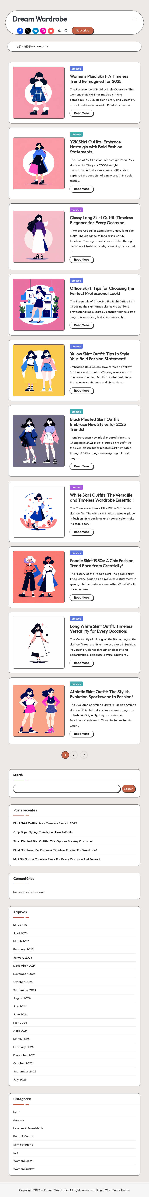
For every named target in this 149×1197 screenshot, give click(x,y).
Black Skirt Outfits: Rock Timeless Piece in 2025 (45, 823)
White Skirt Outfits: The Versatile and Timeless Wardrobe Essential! (102, 497)
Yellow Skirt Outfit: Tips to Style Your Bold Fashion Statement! (99, 356)
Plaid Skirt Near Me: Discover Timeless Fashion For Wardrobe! (55, 850)
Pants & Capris (23, 1136)
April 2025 (20, 933)
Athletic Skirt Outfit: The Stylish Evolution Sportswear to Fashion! (101, 694)
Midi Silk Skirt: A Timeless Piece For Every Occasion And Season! (56, 859)
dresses (76, 68)
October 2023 (23, 1063)
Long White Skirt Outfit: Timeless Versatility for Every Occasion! (101, 629)
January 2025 (22, 957)
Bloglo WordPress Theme (113, 1190)
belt (16, 1112)
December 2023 (24, 1055)
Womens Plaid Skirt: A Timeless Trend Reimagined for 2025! (99, 79)
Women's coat (22, 1161)
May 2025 (20, 925)
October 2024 (23, 982)
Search (18, 774)
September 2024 (24, 990)
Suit (15, 1152)
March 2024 (21, 1039)
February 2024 (23, 1047)
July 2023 (19, 1079)
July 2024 (20, 1006)
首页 (18, 46)
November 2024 (24, 974)
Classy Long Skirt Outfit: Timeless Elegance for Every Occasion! (101, 220)
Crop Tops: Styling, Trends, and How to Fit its (42, 832)
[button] (83, 30)
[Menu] (134, 19)
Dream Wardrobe (39, 19)
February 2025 (23, 949)
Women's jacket (23, 1169)
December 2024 (24, 965)
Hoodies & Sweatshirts (28, 1128)
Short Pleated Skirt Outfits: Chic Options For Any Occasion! (52, 841)
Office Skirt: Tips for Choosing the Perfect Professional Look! (102, 291)
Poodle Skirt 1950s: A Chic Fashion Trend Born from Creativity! (101, 563)
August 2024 (22, 998)
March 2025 (21, 941)
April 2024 (20, 1030)
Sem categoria (23, 1144)
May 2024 (20, 1022)
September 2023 (24, 1071)
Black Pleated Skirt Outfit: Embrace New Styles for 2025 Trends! (98, 424)
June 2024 (20, 1014)
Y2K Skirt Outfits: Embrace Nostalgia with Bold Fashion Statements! (96, 147)
